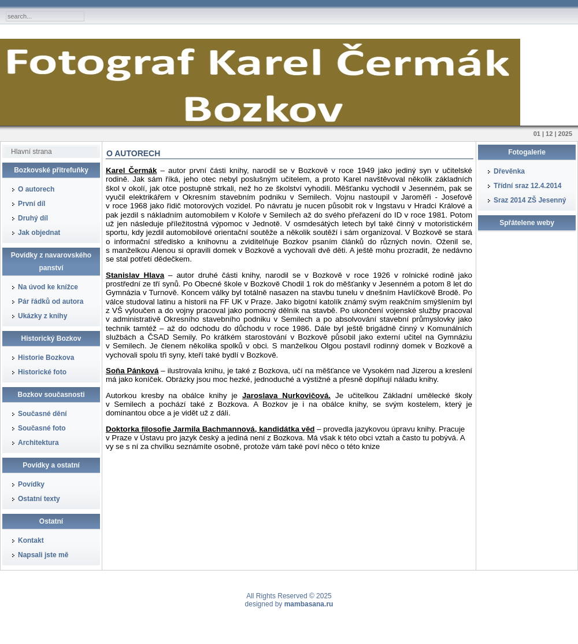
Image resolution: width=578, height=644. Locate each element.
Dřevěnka (509, 171)
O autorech (36, 189)
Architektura (38, 443)
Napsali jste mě (43, 555)
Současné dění (42, 414)
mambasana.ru (309, 604)
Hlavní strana (31, 152)
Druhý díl (33, 218)
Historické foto (42, 372)
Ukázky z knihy (42, 316)
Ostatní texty (39, 499)
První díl (31, 204)
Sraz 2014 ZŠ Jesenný (530, 200)
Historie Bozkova (46, 358)
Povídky (31, 484)
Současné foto (42, 428)
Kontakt (31, 540)
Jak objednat (39, 233)
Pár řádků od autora (50, 301)
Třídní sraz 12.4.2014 (527, 186)
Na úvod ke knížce (48, 287)
